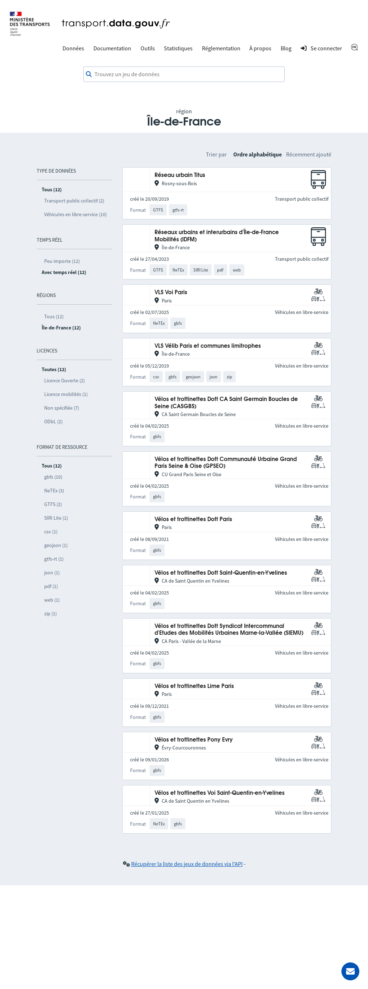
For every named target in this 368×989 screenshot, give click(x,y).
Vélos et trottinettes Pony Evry (194, 740)
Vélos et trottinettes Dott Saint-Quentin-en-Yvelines (221, 573)
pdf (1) (51, 586)
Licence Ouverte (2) (64, 380)
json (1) (52, 572)
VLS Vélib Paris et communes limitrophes (208, 346)
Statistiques (178, 48)
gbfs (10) (53, 477)
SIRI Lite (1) (56, 518)
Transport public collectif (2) (74, 200)
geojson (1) (56, 545)
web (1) (52, 600)
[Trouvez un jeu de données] (184, 74)
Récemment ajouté (308, 154)
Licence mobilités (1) (66, 394)
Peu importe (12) (62, 261)
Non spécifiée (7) (61, 408)
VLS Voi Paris (171, 292)
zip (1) (50, 613)
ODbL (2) (53, 421)
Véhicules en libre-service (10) (75, 214)
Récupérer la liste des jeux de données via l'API (187, 863)
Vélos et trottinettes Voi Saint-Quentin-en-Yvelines (220, 793)
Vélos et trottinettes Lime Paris (194, 686)
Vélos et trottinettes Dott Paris (193, 519)
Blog (286, 48)
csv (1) (51, 531)
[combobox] (184, 74)
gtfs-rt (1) (54, 559)
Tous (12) (54, 316)
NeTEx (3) (54, 490)
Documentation (112, 48)
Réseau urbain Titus (180, 175)
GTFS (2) (53, 504)
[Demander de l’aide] (350, 971)
